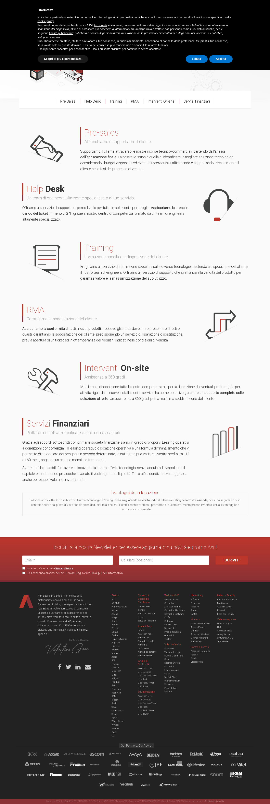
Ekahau (115, 635)
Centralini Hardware (174, 610)
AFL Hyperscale (119, 606)
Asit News (132, 6)
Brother (115, 624)
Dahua (115, 632)
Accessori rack (145, 634)
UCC (96, 19)
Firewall (221, 610)
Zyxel (114, 732)
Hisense (116, 646)
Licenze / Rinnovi (199, 638)
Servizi (74, 6)
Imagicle (116, 653)
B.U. (147, 6)
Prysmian (116, 689)
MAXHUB (116, 671)
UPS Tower (143, 686)
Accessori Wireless (200, 634)
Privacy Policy (64, 568)
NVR (219, 627)
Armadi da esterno (147, 652)
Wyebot (115, 725)
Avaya (114, 617)
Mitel (114, 675)
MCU (167, 673)
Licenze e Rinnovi (225, 614)
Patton (115, 685)
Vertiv (114, 717)
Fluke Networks (119, 639)
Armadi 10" (143, 637)
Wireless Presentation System (170, 688)
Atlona (115, 614)
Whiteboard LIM (172, 680)
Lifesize (115, 667)
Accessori (195, 606)
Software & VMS (225, 638)
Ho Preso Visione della (47, 568)
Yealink (115, 728)
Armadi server (145, 655)
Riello (114, 703)
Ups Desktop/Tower (147, 675)
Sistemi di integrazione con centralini (172, 632)
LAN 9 (141, 630)
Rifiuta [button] (196, 792)
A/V (149, 19)
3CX (114, 599)
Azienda (58, 6)
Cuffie (167, 617)
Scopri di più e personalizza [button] (62, 792)
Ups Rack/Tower (146, 682)
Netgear (115, 678)
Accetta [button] (221, 792)
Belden (115, 621)
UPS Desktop (144, 672)
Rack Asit (116, 692)
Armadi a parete (146, 641)
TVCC (135, 19)
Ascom (115, 610)
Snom (114, 714)
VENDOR (231, 19)
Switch (194, 614)
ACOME (115, 603)
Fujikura (116, 642)
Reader (194, 658)
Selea (114, 707)
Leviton (115, 664)
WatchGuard (118, 721)
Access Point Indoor (200, 623)
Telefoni (168, 639)
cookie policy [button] (46, 755)
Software (195, 599)
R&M (114, 696)
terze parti (100, 759)
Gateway (168, 621)
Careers (115, 6)
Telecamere (222, 641)
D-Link (115, 628)
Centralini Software (174, 614)
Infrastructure (171, 670)
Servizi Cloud (170, 677)
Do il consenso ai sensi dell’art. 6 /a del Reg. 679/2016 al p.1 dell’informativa (72, 573)
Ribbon (115, 700)
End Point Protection (227, 599)
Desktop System (172, 663)
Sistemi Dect (170, 624)
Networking (115, 19)
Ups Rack (142, 679)
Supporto (195, 603)
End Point (169, 666)
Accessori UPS (145, 668)
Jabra (114, 657)
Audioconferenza (172, 606)
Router (194, 610)
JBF (113, 660)
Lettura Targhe (224, 623)
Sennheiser (117, 710)
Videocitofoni (197, 662)
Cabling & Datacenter (70, 19)
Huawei (115, 649)
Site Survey (196, 641)
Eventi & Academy (94, 6)
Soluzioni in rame (147, 620)
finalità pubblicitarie (61, 767)
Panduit (116, 682)
